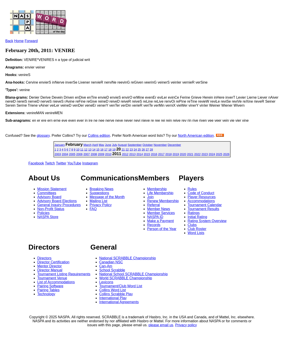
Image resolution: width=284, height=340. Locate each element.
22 (127, 149)
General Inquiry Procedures (59, 205)
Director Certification (53, 262)
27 (147, 149)
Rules (192, 189)
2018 (168, 154)
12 (85, 149)
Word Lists (196, 233)
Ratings (194, 213)
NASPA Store (47, 217)
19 (113, 149)
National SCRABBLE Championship (127, 258)
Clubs (192, 225)
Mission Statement (52, 189)
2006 (79, 154)
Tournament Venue (52, 278)
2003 (58, 154)
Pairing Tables (48, 290)
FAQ (93, 209)
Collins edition (99, 135)
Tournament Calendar (205, 205)
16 (101, 149)
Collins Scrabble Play (116, 294)
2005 (72, 154)
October (147, 145)
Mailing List (98, 201)
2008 (94, 154)
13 (89, 149)
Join (150, 197)
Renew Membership (163, 201)
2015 (147, 154)
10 (77, 149)
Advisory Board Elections (57, 201)
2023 (204, 154)
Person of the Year (161, 229)
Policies (43, 213)
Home (19, 41)
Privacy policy (186, 325)
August (122, 145)
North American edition (196, 135)
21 (123, 149)
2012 (125, 154)
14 (93, 149)
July (114, 145)
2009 (101, 154)
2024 (212, 154)
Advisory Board (49, 197)
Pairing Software (50, 286)
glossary (43, 135)
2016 (154, 154)
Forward (31, 41)
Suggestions (99, 193)
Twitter (61, 163)
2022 (197, 154)
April (95, 145)
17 (105, 149)
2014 (139, 154)
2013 (132, 154)
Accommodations (201, 201)
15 (97, 149)
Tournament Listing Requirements (63, 274)
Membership (157, 189)
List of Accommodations (56, 282)
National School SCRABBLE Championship (133, 274)
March (87, 145)
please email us (160, 325)
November (160, 145)
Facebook (36, 163)
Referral (153, 205)
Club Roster (197, 229)
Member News (158, 209)
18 (109, 149)
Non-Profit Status (50, 209)
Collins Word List (112, 290)
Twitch (50, 163)
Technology (46, 294)
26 (143, 149)
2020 (183, 154)
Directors (44, 258)
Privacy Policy (101, 205)
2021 (190, 154)
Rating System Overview (207, 221)
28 (151, 149)
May (101, 145)
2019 (176, 154)
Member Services (161, 213)
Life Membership (160, 193)
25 (139, 149)
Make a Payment (160, 221)
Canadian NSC (111, 262)
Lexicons (106, 282)
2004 (65, 154)
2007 (86, 154)
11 (81, 149)
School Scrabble (112, 270)
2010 (108, 154)
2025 (219, 154)
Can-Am (105, 266)
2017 (161, 154)
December (174, 145)
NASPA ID (155, 217)
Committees (46, 193)
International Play (113, 298)
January (60, 145)
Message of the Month (107, 197)
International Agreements (119, 302)
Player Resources (202, 197)
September (135, 145)
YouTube (74, 163)
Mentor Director (49, 266)
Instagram (90, 163)
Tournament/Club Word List (120, 286)
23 (131, 149)
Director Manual (49, 270)
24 (135, 149)
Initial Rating (197, 217)
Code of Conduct (201, 193)
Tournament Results (203, 209)
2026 (226, 154)
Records (153, 225)
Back (9, 41)
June (108, 145)
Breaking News (102, 189)
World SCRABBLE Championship (125, 278)
